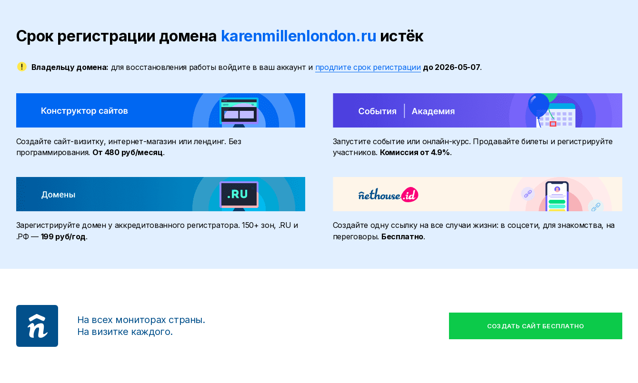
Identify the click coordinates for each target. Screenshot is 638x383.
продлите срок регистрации (368, 67)
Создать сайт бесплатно (535, 326)
